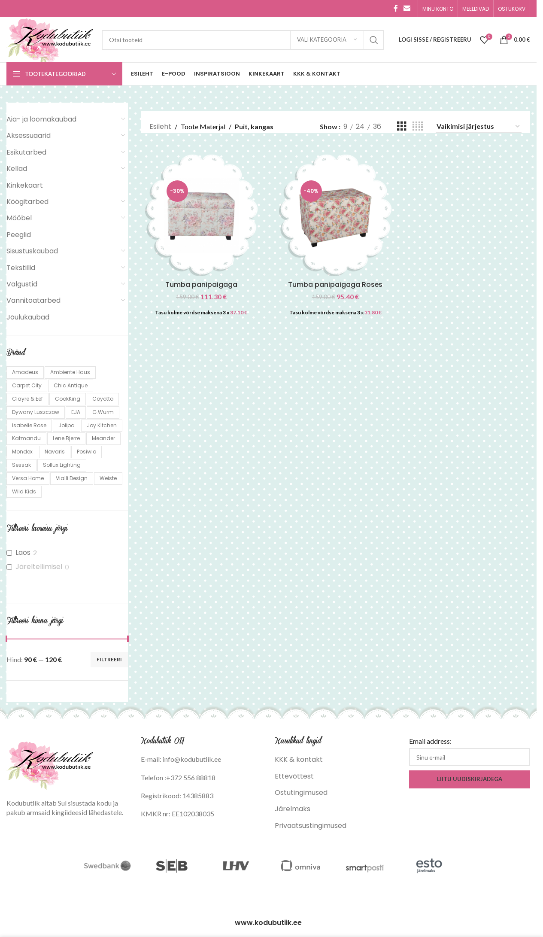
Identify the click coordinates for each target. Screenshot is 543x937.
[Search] (243, 40)
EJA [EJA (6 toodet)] (75, 412)
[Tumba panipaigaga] (201, 215)
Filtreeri (109, 659)
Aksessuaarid (28, 135)
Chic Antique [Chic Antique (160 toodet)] (71, 385)
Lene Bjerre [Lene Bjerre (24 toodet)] (66, 438)
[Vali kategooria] (327, 40)
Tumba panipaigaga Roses (335, 284)
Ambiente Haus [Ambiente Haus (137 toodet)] (70, 372)
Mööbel (19, 218)
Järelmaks (292, 809)
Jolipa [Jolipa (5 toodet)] (66, 425)
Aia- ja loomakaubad (41, 119)
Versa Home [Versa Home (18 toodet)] (28, 478)
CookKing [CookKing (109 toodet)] (67, 398)
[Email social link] (407, 8)
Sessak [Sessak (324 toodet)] (21, 464)
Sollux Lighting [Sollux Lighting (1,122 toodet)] (62, 464)
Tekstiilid (20, 268)
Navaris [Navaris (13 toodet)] (55, 451)
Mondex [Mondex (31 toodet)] (22, 451)
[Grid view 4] (418, 126)
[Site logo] (49, 39)
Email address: (430, 741)
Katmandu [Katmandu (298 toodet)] (26, 438)
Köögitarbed (27, 202)
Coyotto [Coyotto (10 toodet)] (102, 398)
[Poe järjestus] (479, 126)
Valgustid (21, 284)
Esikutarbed (26, 152)
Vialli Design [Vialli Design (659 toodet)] (72, 478)
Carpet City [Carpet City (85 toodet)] (27, 385)
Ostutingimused (301, 792)
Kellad (16, 168)
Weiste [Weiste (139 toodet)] (108, 478)
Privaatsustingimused (310, 826)
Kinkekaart (24, 185)
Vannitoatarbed (33, 300)
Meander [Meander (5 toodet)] (103, 438)
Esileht (160, 126)
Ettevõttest (294, 776)
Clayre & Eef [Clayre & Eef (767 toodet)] (27, 398)
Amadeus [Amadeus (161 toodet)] (25, 372)
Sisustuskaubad (32, 251)
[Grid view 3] (401, 126)
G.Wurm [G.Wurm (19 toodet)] (103, 412)
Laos (22, 552)
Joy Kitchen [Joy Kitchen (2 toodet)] (102, 425)
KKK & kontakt (299, 759)
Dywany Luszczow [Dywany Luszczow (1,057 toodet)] (35, 412)
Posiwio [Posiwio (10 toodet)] (86, 451)
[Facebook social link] (396, 8)
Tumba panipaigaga (201, 284)
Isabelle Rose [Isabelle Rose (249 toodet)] (29, 425)
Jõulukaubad (27, 317)
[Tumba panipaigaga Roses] (335, 215)
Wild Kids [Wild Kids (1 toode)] (24, 491)
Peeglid (18, 235)
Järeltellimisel (38, 567)
